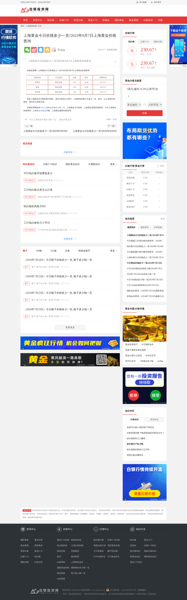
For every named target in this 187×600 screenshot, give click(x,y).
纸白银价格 (62, 545)
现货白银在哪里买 (135, 455)
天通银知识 (94, 164)
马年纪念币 (150, 355)
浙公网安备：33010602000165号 (123, 590)
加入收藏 (142, 2)
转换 (144, 113)
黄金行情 (139, 166)
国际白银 (63, 230)
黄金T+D (92, 20)
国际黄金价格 (63, 568)
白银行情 (129, 166)
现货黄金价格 (114, 545)
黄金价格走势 (42, 110)
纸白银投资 (56, 197)
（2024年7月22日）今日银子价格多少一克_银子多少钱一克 (58, 292)
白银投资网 (54, 213)
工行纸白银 (66, 197)
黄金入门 (148, 540)
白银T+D (64, 20)
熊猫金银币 (84, 250)
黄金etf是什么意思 (133, 355)
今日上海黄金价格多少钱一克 (52, 107)
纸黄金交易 (43, 180)
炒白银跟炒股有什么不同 (138, 449)
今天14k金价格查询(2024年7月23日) (143, 285)
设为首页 (157, 2)
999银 (39, 250)
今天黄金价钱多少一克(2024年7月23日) (144, 263)
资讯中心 (37, 20)
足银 (67, 250)
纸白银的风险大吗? (35, 206)
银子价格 (55, 267)
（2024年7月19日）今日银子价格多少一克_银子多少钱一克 (58, 309)
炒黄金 (133, 545)
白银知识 (148, 20)
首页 (25, 20)
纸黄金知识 (135, 556)
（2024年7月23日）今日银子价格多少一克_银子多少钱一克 (58, 276)
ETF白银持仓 (99, 556)
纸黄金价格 (76, 540)
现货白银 (78, 20)
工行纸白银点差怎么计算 (38, 189)
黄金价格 (61, 551)
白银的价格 (43, 213)
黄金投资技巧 (131, 344)
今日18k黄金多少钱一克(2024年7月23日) (145, 280)
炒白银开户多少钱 (135, 444)
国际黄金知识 (73, 164)
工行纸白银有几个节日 (37, 222)
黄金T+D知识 (136, 562)
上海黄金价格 (31, 26)
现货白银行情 (100, 545)
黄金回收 (61, 573)
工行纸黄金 (99, 551)
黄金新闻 (24, 545)
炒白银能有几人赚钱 (136, 438)
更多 (163, 219)
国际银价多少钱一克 (78, 568)
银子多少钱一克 (43, 267)
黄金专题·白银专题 (134, 308)
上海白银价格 (77, 545)
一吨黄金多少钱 (146, 361)
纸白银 (50, 20)
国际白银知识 (150, 551)
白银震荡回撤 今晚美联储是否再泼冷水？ (145, 433)
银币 (59, 556)
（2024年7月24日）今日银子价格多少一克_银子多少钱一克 (58, 259)
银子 (25, 250)
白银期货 (61, 579)
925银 (54, 250)
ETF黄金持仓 (113, 556)
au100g (160, 361)
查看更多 (70, 327)
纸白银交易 (54, 230)
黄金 (51, 180)
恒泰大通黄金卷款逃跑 (135, 350)
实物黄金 (75, 551)
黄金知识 (154, 419)
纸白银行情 (99, 540)
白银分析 (38, 562)
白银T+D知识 (50, 164)
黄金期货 (133, 20)
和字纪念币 (130, 361)
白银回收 (61, 562)
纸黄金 (105, 20)
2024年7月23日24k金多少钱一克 (141, 274)
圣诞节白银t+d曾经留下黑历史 (140, 427)
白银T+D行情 (114, 540)
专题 (160, 20)
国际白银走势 (44, 197)
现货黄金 (38, 545)
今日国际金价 (147, 344)
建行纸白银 (113, 551)
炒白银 (133, 540)
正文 (39, 26)
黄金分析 (38, 540)
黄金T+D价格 (63, 540)
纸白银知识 (28, 164)
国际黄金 (119, 20)
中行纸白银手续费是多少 (38, 173)
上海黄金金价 (77, 562)
